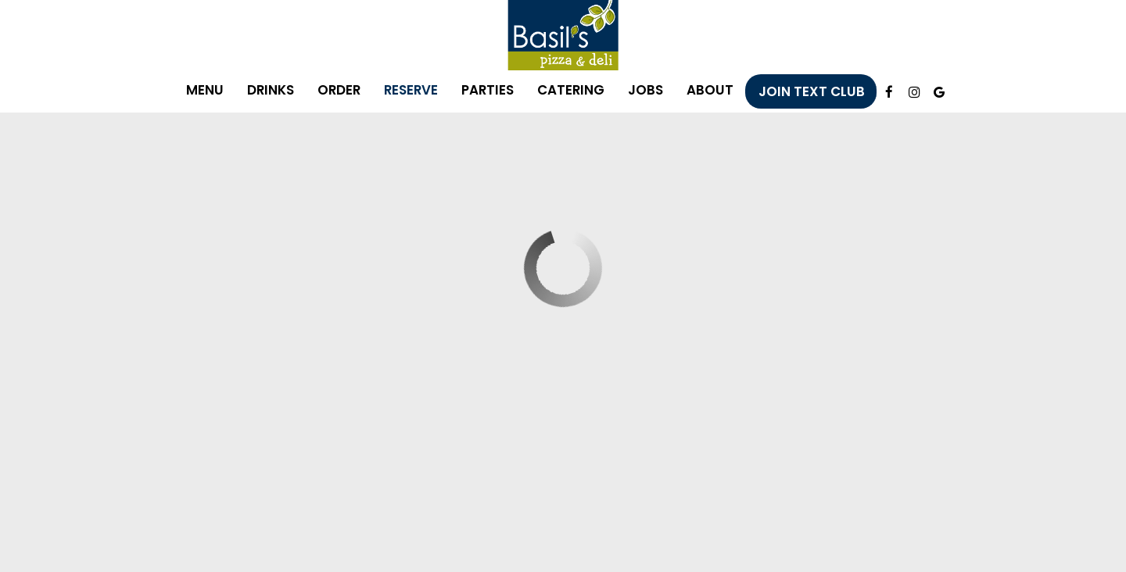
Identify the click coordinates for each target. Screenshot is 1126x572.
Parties (487, 90)
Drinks (270, 90)
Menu (205, 90)
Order (338, 90)
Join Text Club (811, 91)
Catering (570, 90)
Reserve (411, 90)
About (710, 90)
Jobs (645, 90)
